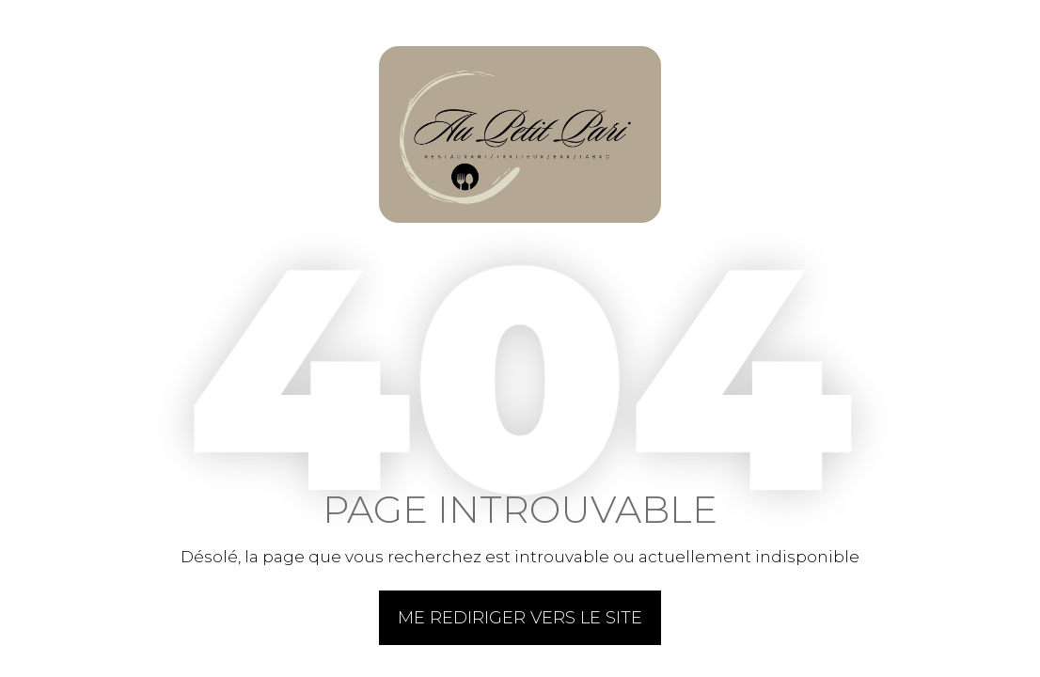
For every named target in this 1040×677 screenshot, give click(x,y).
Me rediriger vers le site (520, 617)
